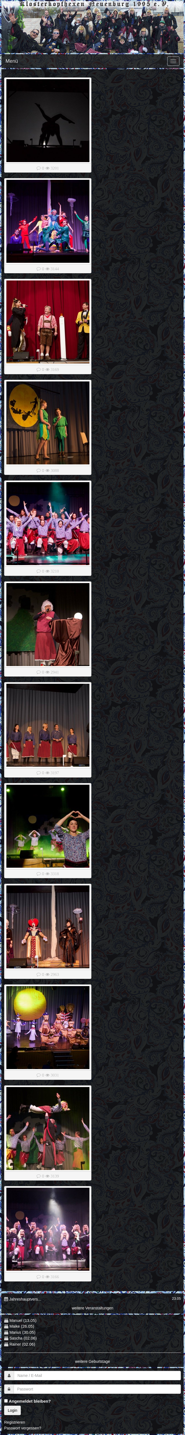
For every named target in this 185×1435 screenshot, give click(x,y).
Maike (14, 1326)
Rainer (15, 1344)
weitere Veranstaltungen (92, 1308)
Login (12, 1410)
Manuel (15, 1320)
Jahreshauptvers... (25, 1299)
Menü (12, 61)
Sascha (15, 1338)
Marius (15, 1332)
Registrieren (14, 1422)
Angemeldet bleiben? (27, 1401)
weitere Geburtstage (92, 1361)
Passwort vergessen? (22, 1428)
